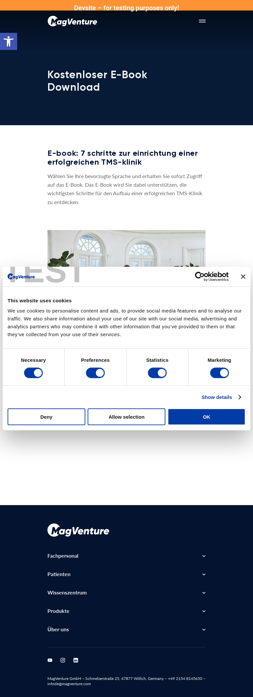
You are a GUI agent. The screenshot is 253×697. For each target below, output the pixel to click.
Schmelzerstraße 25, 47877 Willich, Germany (124, 678)
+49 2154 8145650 (185, 678)
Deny (46, 417)
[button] (8, 41)
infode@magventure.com (69, 683)
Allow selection (126, 417)
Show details (217, 397)
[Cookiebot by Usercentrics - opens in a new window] (200, 276)
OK (207, 417)
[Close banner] (243, 276)
